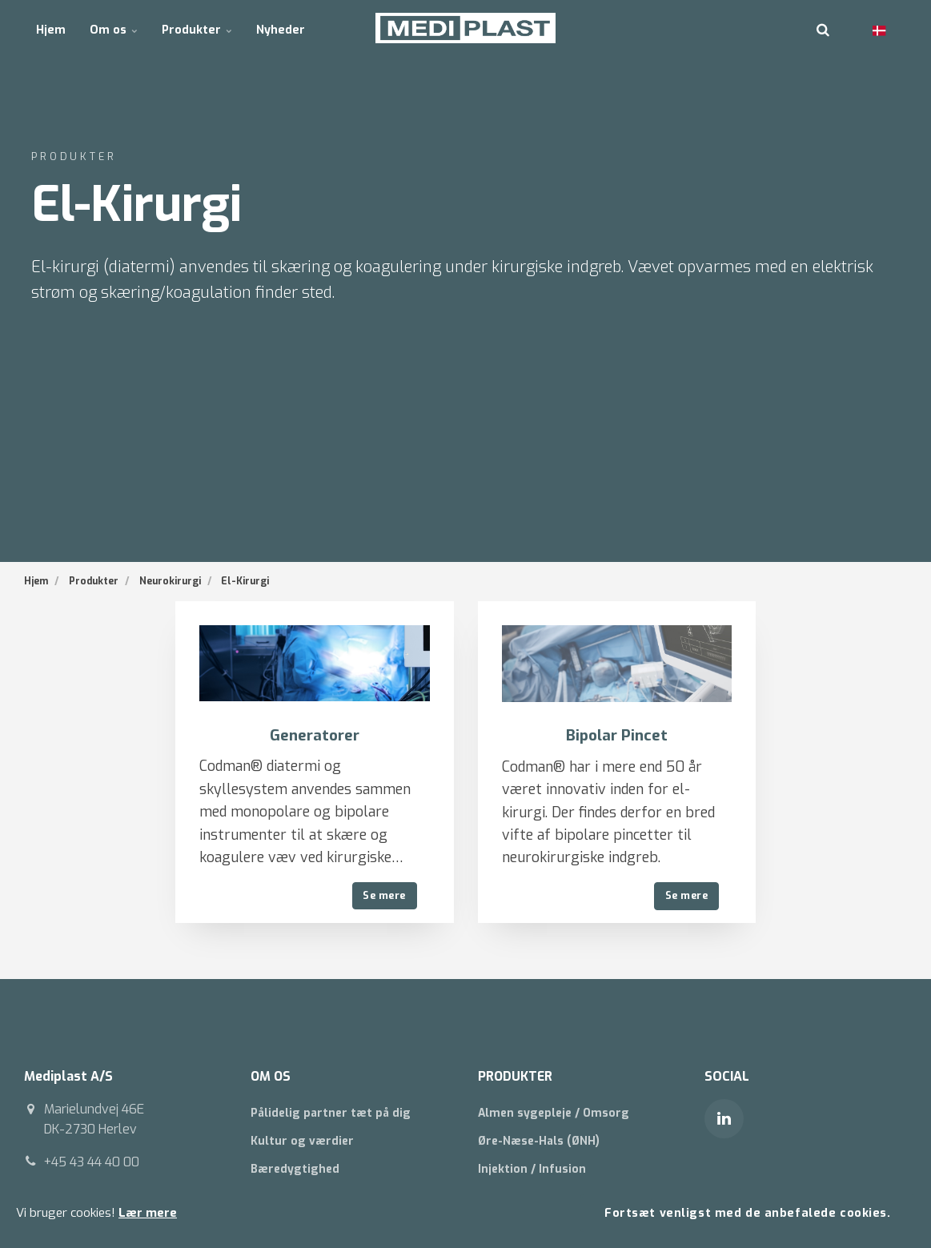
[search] (823, 28)
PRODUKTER (516, 1076)
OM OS (271, 1076)
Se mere (384, 895)
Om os (112, 27)
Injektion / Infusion (532, 1170)
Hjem (50, 27)
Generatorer (314, 735)
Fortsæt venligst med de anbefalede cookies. (747, 1212)
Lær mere (147, 1213)
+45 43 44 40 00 (92, 1162)
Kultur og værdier (302, 1142)
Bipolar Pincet (616, 735)
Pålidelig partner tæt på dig (331, 1113)
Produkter (195, 27)
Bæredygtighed (295, 1170)
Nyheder (277, 27)
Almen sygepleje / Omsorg (554, 1113)
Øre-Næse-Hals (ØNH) (539, 1142)
